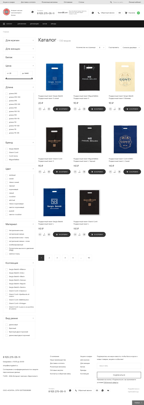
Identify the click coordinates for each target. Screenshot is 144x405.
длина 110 (12, 122)
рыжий (11, 211)
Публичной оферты (111, 383)
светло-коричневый (16, 207)
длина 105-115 (14, 119)
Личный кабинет (135, 2)
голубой (12, 197)
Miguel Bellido (14, 160)
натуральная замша (16, 234)
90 (89, 258)
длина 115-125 (14, 133)
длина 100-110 (14, 111)
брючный (12, 328)
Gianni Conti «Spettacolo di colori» (19, 295)
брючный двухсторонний (18, 332)
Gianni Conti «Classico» (18, 291)
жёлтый (12, 200)
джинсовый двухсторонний (19, 335)
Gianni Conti (13, 152)
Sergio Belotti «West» (17, 277)
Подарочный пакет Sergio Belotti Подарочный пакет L (50, 223)
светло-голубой (15, 215)
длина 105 (13, 115)
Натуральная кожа (16, 230)
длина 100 (13, 108)
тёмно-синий (14, 182)
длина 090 (13, 94)
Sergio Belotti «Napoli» (17, 284)
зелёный (12, 175)
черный (12, 186)
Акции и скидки (9, 2)
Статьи (81, 2)
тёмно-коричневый (16, 204)
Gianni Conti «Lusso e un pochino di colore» (21, 308)
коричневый (13, 189)
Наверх (139, 403)
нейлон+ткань (14, 254)
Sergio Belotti (14, 149)
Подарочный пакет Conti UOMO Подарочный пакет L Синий (121, 160)
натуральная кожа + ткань (19, 238)
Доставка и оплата (28, 2)
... (81, 258)
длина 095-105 (14, 104)
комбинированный (16, 245)
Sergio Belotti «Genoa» (17, 280)
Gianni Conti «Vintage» (17, 303)
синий (11, 179)
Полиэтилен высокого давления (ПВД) (21, 249)
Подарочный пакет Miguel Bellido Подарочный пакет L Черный (85, 160)
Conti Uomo (13, 156)
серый (11, 193)
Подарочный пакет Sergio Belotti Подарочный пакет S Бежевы (121, 97)
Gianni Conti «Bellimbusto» (19, 300)
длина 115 (12, 129)
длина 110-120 (14, 126)
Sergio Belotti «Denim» (17, 287)
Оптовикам (68, 2)
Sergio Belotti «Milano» (17, 269)
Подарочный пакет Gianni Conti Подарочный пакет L (85, 223)
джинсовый (13, 325)
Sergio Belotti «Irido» (16, 273)
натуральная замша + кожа (19, 241)
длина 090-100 (14, 97)
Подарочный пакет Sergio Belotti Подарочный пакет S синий (50, 97)
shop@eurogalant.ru (10, 366)
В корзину (62, 109)
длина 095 (13, 101)
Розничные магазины (49, 2)
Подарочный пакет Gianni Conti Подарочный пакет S (50, 160)
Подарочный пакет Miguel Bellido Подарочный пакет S (85, 97)
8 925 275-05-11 (45, 13)
